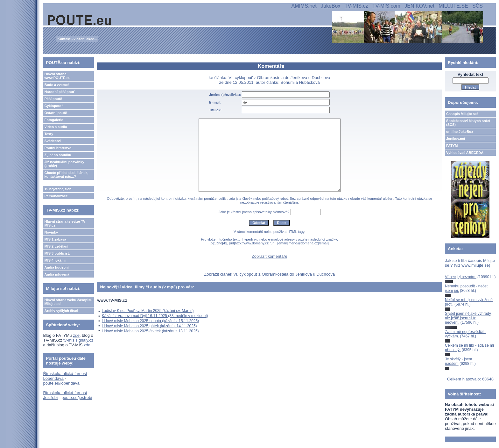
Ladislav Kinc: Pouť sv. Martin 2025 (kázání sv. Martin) (148, 310)
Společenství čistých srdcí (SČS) (468, 122)
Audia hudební (56, 267)
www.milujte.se (475, 265)
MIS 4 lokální (55, 260)
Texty (48, 134)
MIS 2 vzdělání (56, 246)
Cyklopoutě (53, 106)
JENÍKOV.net (419, 6)
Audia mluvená (56, 274)
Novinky (51, 232)
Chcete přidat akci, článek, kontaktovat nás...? (66, 174)
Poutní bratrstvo (57, 148)
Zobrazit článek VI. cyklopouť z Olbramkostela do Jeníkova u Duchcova (269, 274)
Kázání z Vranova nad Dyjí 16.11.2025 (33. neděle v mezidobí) (155, 316)
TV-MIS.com (386, 6)
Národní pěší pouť (59, 92)
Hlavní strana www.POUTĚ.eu (57, 76)
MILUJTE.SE (453, 6)
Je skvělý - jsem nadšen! (458, 361)
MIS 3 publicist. (57, 253)
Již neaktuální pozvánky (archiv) (64, 164)
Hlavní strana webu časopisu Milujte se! (68, 302)
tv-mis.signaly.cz (78, 340)
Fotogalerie (53, 120)
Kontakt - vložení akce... (77, 39)
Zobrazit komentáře (269, 256)
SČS (477, 6)
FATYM (452, 146)
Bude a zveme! (56, 85)
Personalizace (55, 196)
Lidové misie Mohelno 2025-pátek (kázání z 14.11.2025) (149, 326)
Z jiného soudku (57, 155)
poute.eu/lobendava (61, 383)
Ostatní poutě (55, 113)
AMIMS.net (304, 6)
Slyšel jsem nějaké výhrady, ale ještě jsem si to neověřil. (468, 318)
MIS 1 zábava (55, 239)
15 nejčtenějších (57, 189)
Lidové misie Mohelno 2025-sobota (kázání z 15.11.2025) (150, 321)
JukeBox (330, 6)
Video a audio (55, 127)
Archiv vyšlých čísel (61, 311)
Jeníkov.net (455, 139)
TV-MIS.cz (356, 6)
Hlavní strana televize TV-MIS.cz (65, 223)
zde (76, 335)
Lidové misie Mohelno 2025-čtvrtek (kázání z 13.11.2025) (150, 331)
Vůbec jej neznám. (460, 277)
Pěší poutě (53, 99)
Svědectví (52, 141)
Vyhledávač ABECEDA (464, 153)
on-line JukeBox (459, 132)
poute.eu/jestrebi (76, 397)
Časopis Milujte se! (462, 114)
